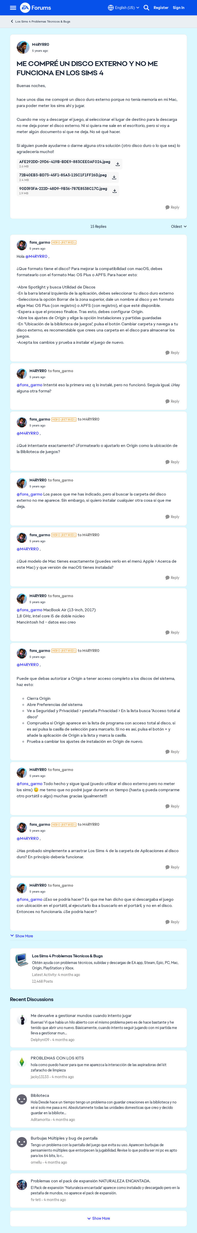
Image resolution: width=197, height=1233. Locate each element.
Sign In (178, 7)
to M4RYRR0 (89, 419)
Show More (21, 936)
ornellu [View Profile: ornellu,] (36, 1162)
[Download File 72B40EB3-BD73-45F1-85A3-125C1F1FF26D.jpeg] (114, 177)
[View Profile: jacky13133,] (22, 1062)
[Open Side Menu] (13, 8)
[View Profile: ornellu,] (22, 1142)
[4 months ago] (62, 1039)
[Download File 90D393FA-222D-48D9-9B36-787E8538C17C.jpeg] (114, 191)
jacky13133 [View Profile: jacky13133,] (40, 1077)
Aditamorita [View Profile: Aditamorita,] (40, 1119)
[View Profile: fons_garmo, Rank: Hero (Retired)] (22, 245)
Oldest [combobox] (179, 226)
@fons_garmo (29, 385)
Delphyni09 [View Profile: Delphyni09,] (40, 1039)
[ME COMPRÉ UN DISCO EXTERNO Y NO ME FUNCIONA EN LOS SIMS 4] (52, 248)
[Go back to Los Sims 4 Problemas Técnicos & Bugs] (107, 956)
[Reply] (172, 207)
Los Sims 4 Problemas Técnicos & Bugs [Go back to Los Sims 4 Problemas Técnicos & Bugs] (40, 21)
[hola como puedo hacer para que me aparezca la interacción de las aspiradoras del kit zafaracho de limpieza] (105, 1067)
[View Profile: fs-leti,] (22, 1185)
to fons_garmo (60, 371)
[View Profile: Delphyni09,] (22, 1019)
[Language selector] (124, 8)
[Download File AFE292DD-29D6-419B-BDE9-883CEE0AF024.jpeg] (117, 164)
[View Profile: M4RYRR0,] (23, 47)
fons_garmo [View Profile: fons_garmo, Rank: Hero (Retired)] (39, 242)
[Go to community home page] (35, 8)
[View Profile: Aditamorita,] (22, 1099)
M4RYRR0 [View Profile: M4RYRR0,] (40, 44)
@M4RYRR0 (36, 256)
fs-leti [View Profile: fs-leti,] (36, 1199)
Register (161, 7)
